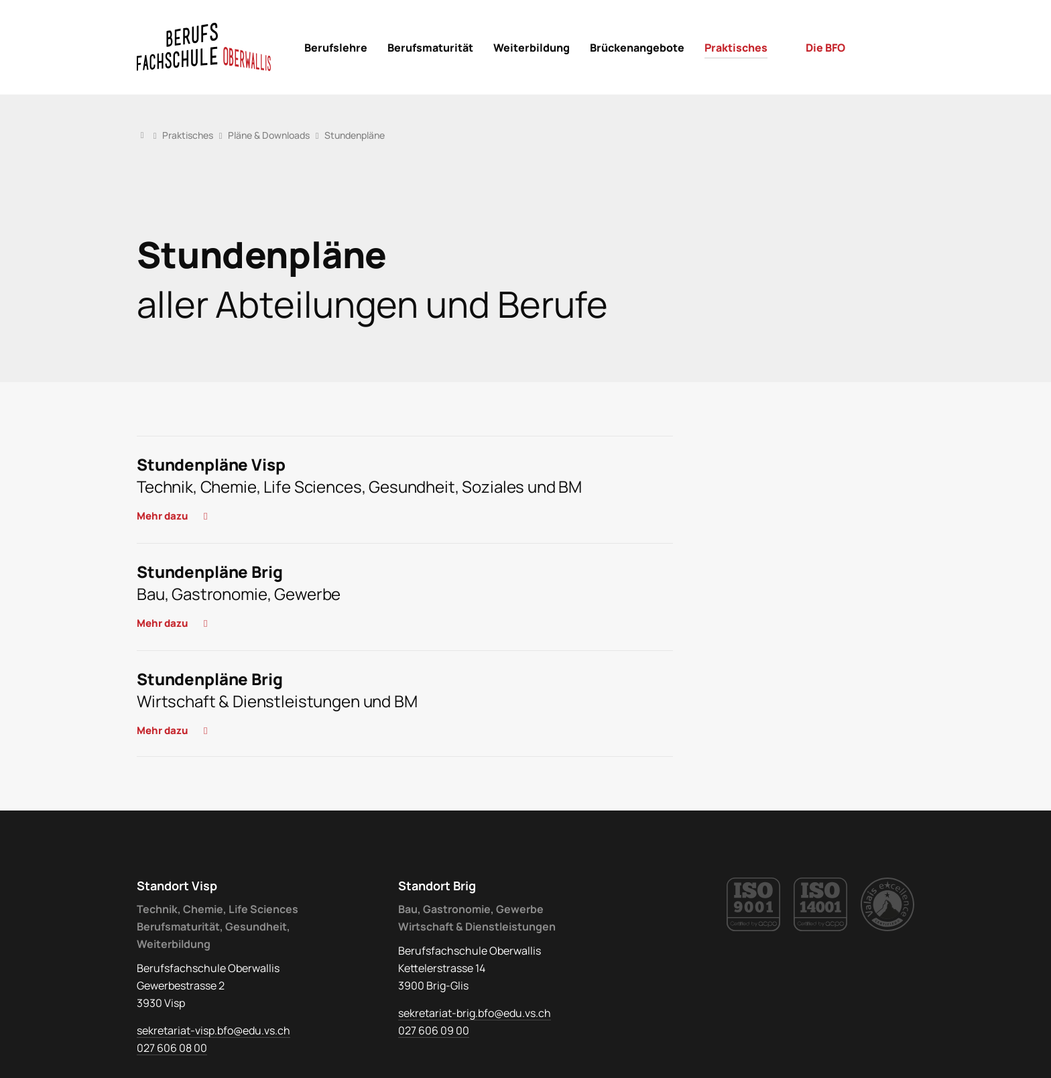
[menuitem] (335, 47)
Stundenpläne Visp (211, 464)
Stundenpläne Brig (209, 571)
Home (142, 135)
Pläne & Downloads (269, 135)
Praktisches (187, 135)
